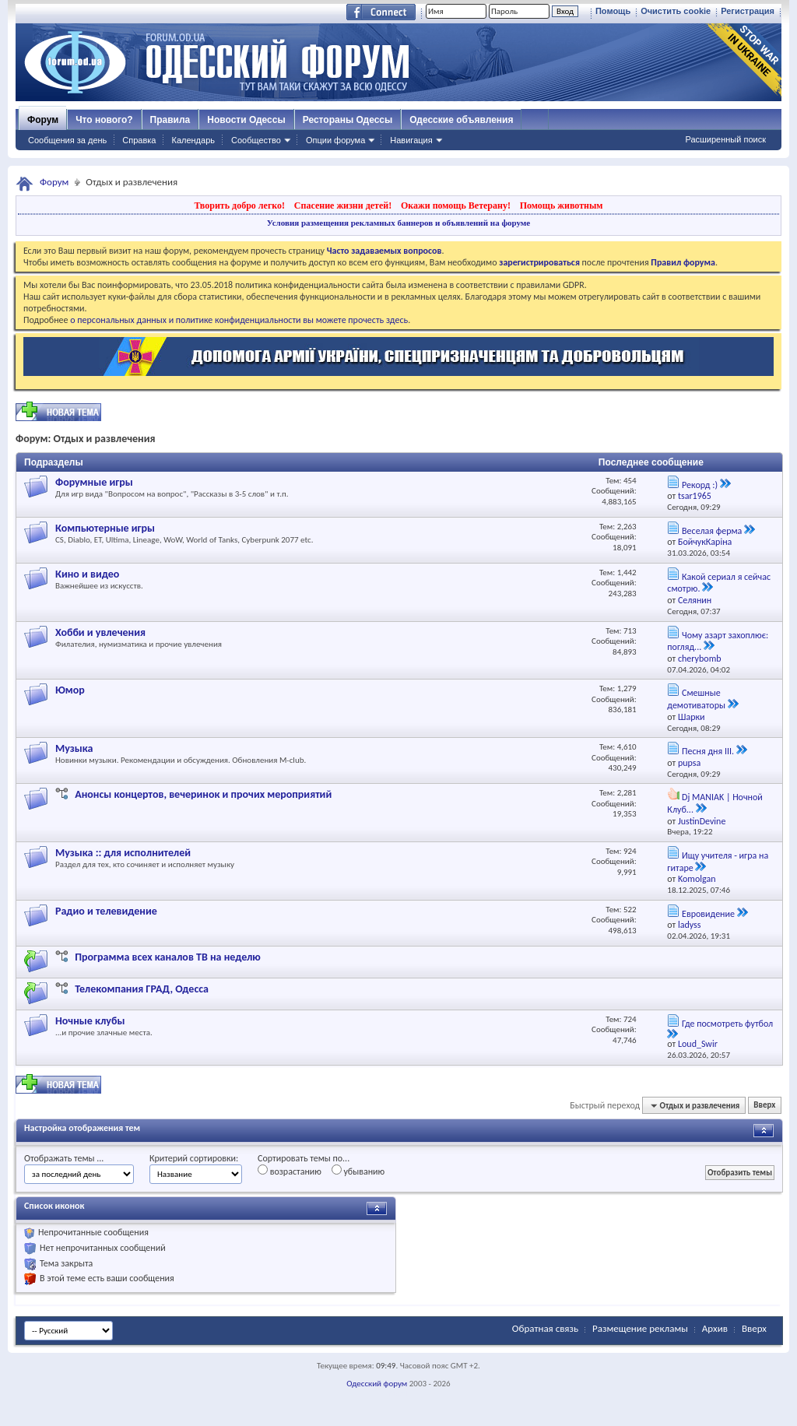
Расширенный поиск (725, 139)
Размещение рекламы (640, 1328)
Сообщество (256, 140)
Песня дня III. (708, 751)
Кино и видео (87, 574)
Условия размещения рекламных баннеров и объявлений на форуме (398, 222)
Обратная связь (545, 1328)
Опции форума (335, 140)
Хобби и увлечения (100, 632)
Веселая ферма (712, 530)
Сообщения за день (67, 140)
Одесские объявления (461, 119)
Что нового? (103, 119)
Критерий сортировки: (193, 1158)
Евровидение (708, 913)
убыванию (358, 1170)
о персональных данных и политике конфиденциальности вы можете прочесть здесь (239, 319)
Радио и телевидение (106, 911)
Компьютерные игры (105, 528)
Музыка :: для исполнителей (123, 852)
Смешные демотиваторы (696, 699)
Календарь (193, 140)
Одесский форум (376, 1384)
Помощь (612, 11)
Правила (170, 119)
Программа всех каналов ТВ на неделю (168, 957)
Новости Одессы (246, 119)
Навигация (411, 140)
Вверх (764, 1106)
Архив (715, 1328)
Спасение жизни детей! (342, 205)
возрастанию (289, 1170)
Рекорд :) (700, 484)
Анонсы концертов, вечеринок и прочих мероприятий (203, 794)
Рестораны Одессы (348, 119)
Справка (139, 140)
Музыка (74, 748)
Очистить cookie (676, 11)
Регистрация (747, 11)
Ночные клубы (90, 1020)
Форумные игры (94, 482)
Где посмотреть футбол (727, 1023)
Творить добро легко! (239, 205)
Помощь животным (561, 205)
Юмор (70, 690)
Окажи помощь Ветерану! (456, 205)
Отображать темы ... (64, 1158)
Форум (42, 119)
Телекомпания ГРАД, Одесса (142, 989)
